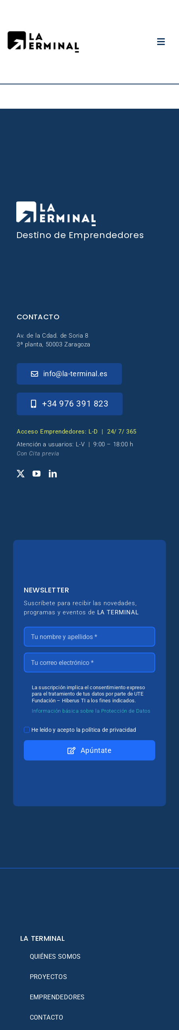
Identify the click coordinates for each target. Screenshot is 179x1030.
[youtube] (36, 474)
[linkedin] (53, 474)
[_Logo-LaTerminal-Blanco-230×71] (56, 205)
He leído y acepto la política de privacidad (84, 730)
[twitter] (21, 474)
